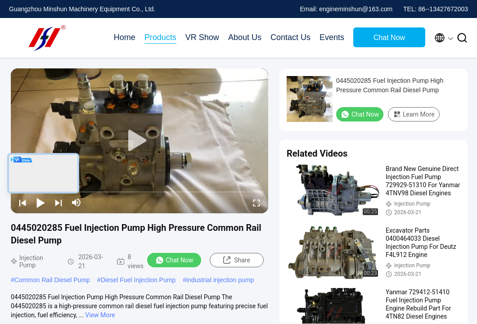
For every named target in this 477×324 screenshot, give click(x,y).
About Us (244, 37)
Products (160, 37)
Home (124, 37)
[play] (139, 141)
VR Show (202, 37)
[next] (59, 202)
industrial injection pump (220, 280)
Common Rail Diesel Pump (52, 280)
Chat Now (389, 37)
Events (332, 37)
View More (100, 315)
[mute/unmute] (77, 202)
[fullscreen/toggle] (257, 202)
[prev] (23, 202)
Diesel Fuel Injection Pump (138, 280)
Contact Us (290, 37)
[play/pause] (41, 202)
